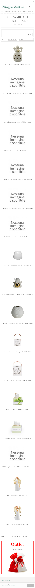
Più (29, 34)
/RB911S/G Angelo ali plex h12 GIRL (17, 524)
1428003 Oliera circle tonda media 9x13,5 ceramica (17, 208)
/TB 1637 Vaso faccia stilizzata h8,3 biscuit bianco (18, 323)
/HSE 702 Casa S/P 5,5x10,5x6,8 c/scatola (17, 438)
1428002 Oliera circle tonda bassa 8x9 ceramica (17, 179)
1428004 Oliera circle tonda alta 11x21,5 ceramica (17, 237)
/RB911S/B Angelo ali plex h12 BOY (17, 495)
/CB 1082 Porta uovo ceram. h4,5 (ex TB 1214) (17, 265)
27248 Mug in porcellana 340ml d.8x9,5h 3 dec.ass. (17, 467)
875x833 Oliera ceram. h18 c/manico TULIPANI (17, 93)
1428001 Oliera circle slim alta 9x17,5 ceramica (17, 151)
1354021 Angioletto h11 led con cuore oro (17, 64)
